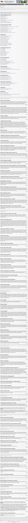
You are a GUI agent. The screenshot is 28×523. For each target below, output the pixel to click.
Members (6, 4)
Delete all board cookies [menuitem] (18, 520)
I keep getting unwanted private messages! (6, 68)
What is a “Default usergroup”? (4, 63)
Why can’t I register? (3, 17)
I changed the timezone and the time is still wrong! (7, 28)
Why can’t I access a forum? (4, 40)
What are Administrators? (3, 58)
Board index (2, 520)
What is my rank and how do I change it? (5, 31)
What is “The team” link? (3, 64)
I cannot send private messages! (4, 67)
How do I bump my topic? (3, 45)
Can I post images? (3, 51)
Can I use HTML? (2, 49)
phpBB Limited (23, 492)
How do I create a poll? (3, 38)
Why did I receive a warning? (4, 42)
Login (1, 5)
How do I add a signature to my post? (5, 37)
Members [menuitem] (14, 520)
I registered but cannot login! (4, 18)
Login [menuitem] (26, 4)
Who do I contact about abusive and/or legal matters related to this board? (10, 94)
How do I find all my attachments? (4, 89)
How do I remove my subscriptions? (5, 85)
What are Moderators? (3, 59)
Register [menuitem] (27, 4)
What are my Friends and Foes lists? (5, 72)
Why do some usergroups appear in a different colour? (7, 62)
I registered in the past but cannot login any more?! (7, 20)
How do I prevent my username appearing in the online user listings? (9, 26)
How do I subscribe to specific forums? (5, 84)
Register (4, 5)
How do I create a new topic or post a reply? (6, 35)
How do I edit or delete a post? (4, 36)
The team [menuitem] (11, 520)
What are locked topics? (3, 54)
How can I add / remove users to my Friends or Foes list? (8, 73)
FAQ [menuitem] (24, 4)
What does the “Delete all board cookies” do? (6, 22)
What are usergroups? (3, 60)
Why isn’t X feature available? (4, 93)
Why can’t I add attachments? (4, 41)
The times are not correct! (3, 27)
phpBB (2, 184)
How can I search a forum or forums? (5, 76)
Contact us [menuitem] (7, 520)
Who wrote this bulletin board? (4, 92)
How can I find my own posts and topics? (5, 79)
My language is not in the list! (4, 29)
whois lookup (2, 505)
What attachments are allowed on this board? (6, 88)
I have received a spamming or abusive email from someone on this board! (10, 69)
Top (27, 114)
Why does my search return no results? (5, 77)
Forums (2, 4)
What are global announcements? (4, 52)
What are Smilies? (2, 50)
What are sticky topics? (3, 53)
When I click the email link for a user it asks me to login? (7, 32)
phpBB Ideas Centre (9, 498)
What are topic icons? (3, 55)
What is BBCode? (2, 48)
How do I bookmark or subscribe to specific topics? (7, 83)
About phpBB (3, 494)
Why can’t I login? (2, 19)
